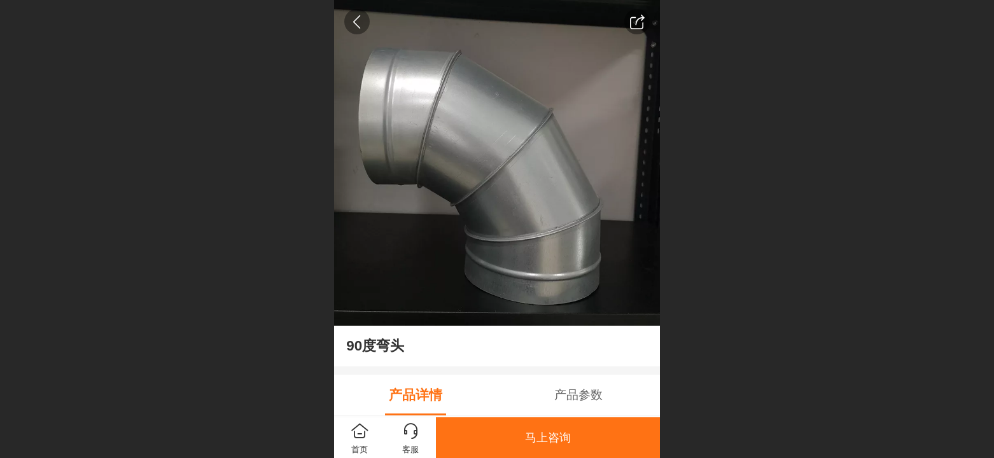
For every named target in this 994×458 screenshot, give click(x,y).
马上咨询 (548, 437)
